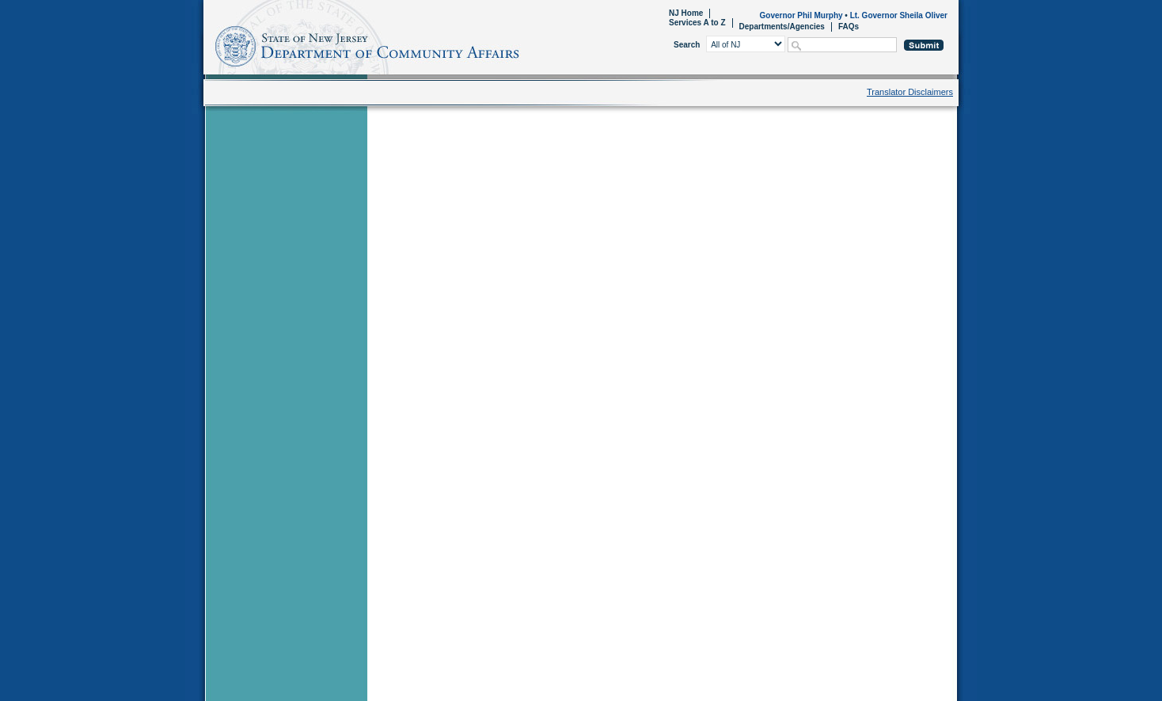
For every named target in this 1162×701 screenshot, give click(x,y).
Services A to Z (697, 22)
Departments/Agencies (782, 26)
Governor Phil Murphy (801, 15)
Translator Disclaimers (910, 92)
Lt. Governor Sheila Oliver (898, 15)
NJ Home (686, 13)
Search (687, 44)
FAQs (848, 26)
